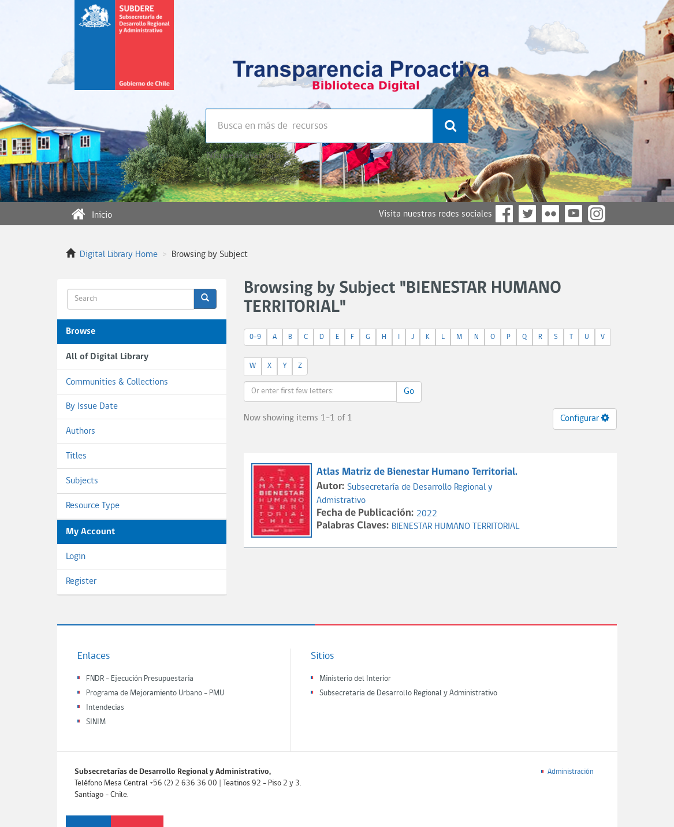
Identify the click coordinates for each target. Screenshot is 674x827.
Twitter (527, 213)
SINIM (96, 722)
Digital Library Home (119, 254)
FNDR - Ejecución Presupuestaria (139, 679)
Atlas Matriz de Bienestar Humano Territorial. (416, 472)
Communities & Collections (117, 382)
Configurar (584, 418)
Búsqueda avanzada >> (248, 156)
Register (81, 581)
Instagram (596, 213)
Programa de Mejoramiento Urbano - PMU (155, 693)
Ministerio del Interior (355, 679)
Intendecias (105, 707)
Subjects (82, 481)
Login (75, 556)
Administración (571, 772)
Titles (76, 456)
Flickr (550, 213)
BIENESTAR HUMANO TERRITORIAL (455, 526)
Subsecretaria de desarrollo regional (124, 54)
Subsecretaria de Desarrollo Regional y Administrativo (408, 693)
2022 (426, 514)
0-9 (255, 337)
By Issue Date (92, 406)
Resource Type (93, 506)
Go (409, 391)
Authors (80, 431)
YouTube (573, 213)
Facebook (504, 213)
